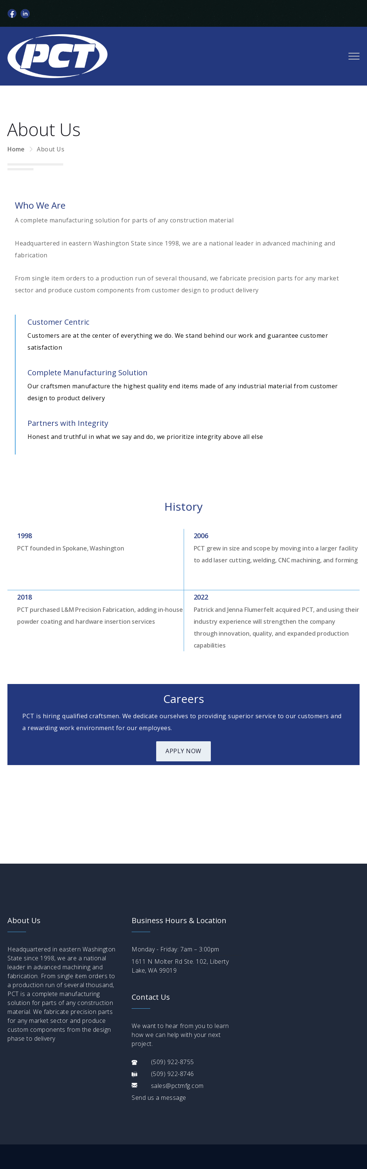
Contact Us (159, 1124)
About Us (50, 1124)
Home (16, 149)
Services (88, 1124)
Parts (121, 1124)
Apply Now (183, 751)
